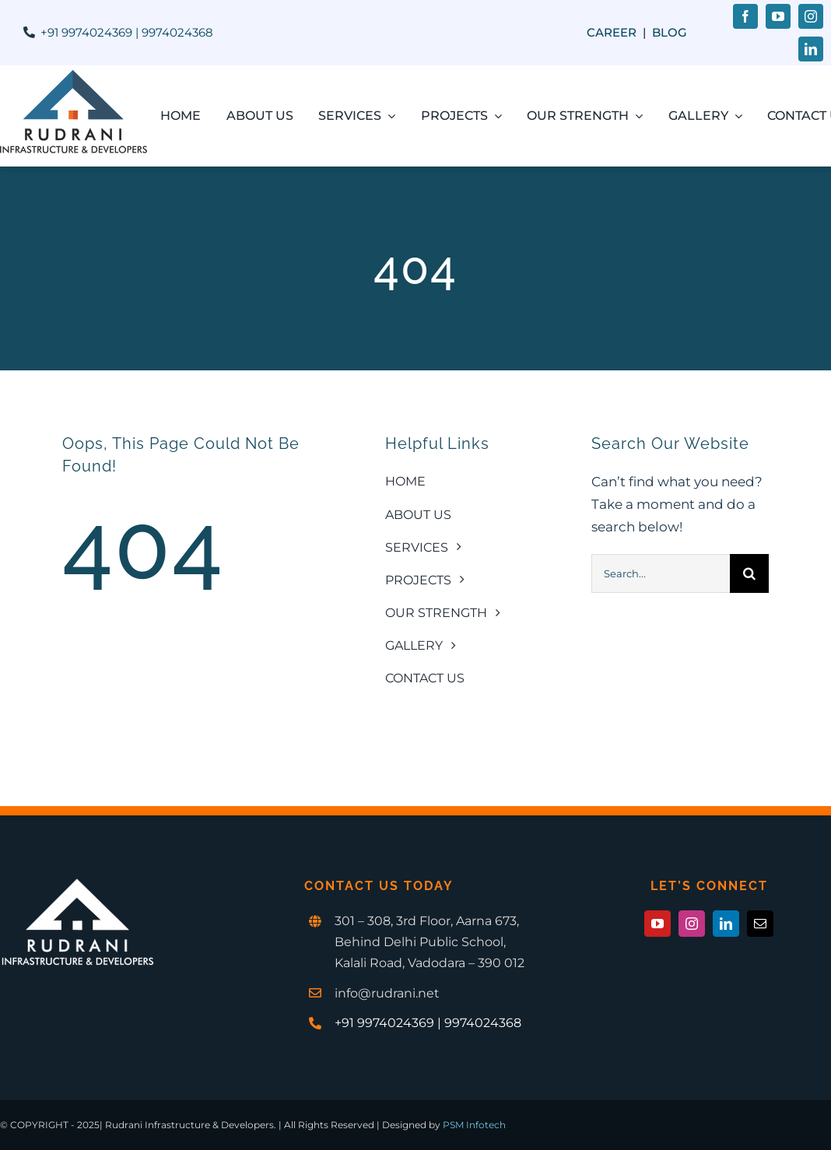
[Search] (749, 573)
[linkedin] (810, 49)
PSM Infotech (474, 1125)
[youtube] (778, 16)
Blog (669, 32)
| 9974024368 (172, 32)
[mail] (760, 923)
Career (611, 32)
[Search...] (660, 573)
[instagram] (810, 16)
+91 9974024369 (86, 32)
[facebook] (745, 16)
